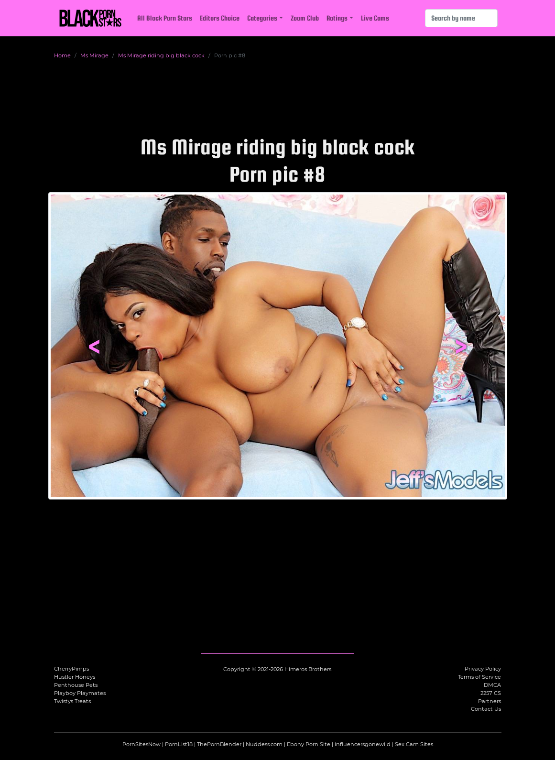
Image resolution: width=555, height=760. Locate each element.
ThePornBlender (219, 744)
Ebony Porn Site (308, 744)
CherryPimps (71, 668)
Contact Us (486, 709)
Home (62, 55)
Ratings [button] (337, 18)
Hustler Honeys (74, 676)
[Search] (461, 18)
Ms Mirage (94, 55)
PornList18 (179, 744)
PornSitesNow (141, 744)
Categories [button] (262, 18)
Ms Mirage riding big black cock (161, 55)
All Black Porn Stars (164, 18)
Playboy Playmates (80, 693)
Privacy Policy (483, 668)
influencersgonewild (363, 744)
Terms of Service (479, 676)
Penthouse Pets (76, 685)
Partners (489, 701)
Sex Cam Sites (414, 744)
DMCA (492, 685)
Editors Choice (219, 18)
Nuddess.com (264, 744)
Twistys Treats (72, 701)
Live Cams (375, 18)
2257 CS (490, 693)
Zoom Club (305, 18)
